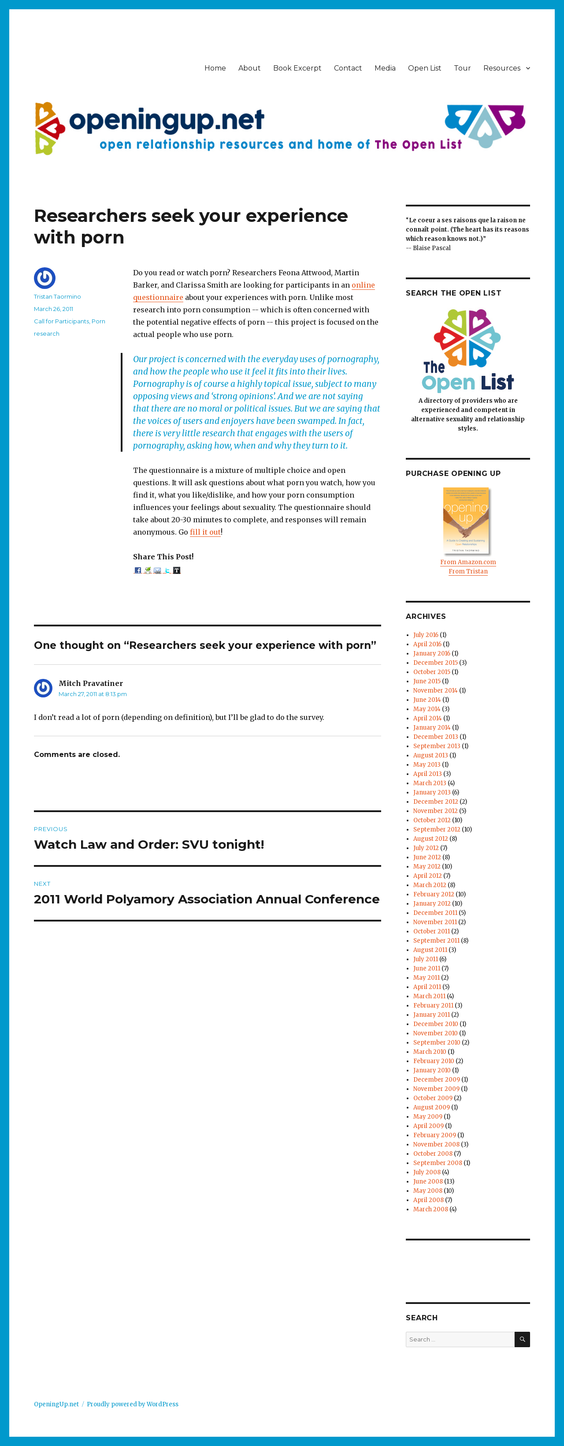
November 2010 (435, 1033)
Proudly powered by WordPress (132, 1404)
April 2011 (427, 987)
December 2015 (435, 663)
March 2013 (429, 783)
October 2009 (433, 1098)
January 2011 (431, 1015)
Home (215, 68)
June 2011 (426, 968)
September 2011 (436, 940)
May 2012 (427, 866)
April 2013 (427, 774)
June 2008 (428, 1181)
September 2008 (437, 1163)
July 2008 (427, 1172)
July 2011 (425, 959)
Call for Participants (61, 321)
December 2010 (435, 1024)
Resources (501, 68)
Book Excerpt (297, 68)
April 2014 (427, 718)
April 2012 (427, 876)
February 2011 (433, 1005)
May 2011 (426, 977)
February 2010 (433, 1061)
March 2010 (429, 1052)
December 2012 (435, 801)
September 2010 (436, 1042)
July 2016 (425, 635)
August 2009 (431, 1107)
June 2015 (427, 681)
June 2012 (427, 857)
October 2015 (431, 672)
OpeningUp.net (56, 1404)
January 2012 (432, 903)
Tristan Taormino (57, 296)
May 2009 (427, 1116)
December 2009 (436, 1079)
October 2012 (432, 820)
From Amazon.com (468, 562)
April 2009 (428, 1126)
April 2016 (427, 644)
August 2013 (430, 755)
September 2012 (436, 829)
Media (385, 68)
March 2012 (429, 885)
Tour (462, 68)
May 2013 (427, 764)
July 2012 (426, 848)
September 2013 (436, 746)
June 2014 (427, 700)
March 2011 (429, 996)
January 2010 (432, 1070)
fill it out (205, 532)
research (46, 333)
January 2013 (432, 792)
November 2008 (436, 1144)
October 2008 (433, 1154)
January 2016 (431, 653)
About (249, 68)
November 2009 (436, 1089)
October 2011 (431, 931)
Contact (348, 68)
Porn (98, 321)
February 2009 (434, 1135)
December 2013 (435, 737)
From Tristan (468, 571)
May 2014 (427, 709)
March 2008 (430, 1209)
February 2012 (433, 894)
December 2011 (435, 913)
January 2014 (432, 727)
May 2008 (427, 1191)
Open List (425, 68)
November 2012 (435, 811)
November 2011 (435, 922)
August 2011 (430, 950)
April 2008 (428, 1200)
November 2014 (435, 690)
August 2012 (430, 839)
